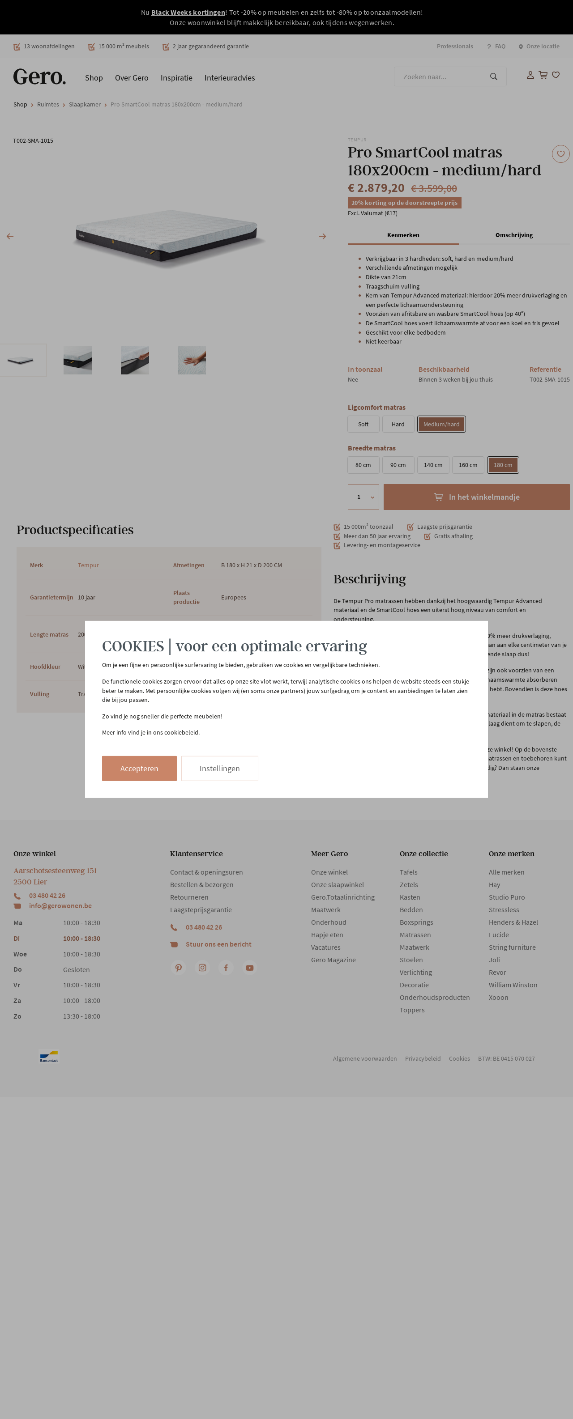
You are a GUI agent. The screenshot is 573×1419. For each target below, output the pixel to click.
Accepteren (139, 768)
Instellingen (220, 768)
